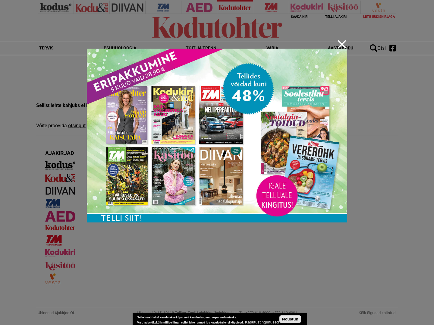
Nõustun (290, 319)
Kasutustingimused (262, 322)
